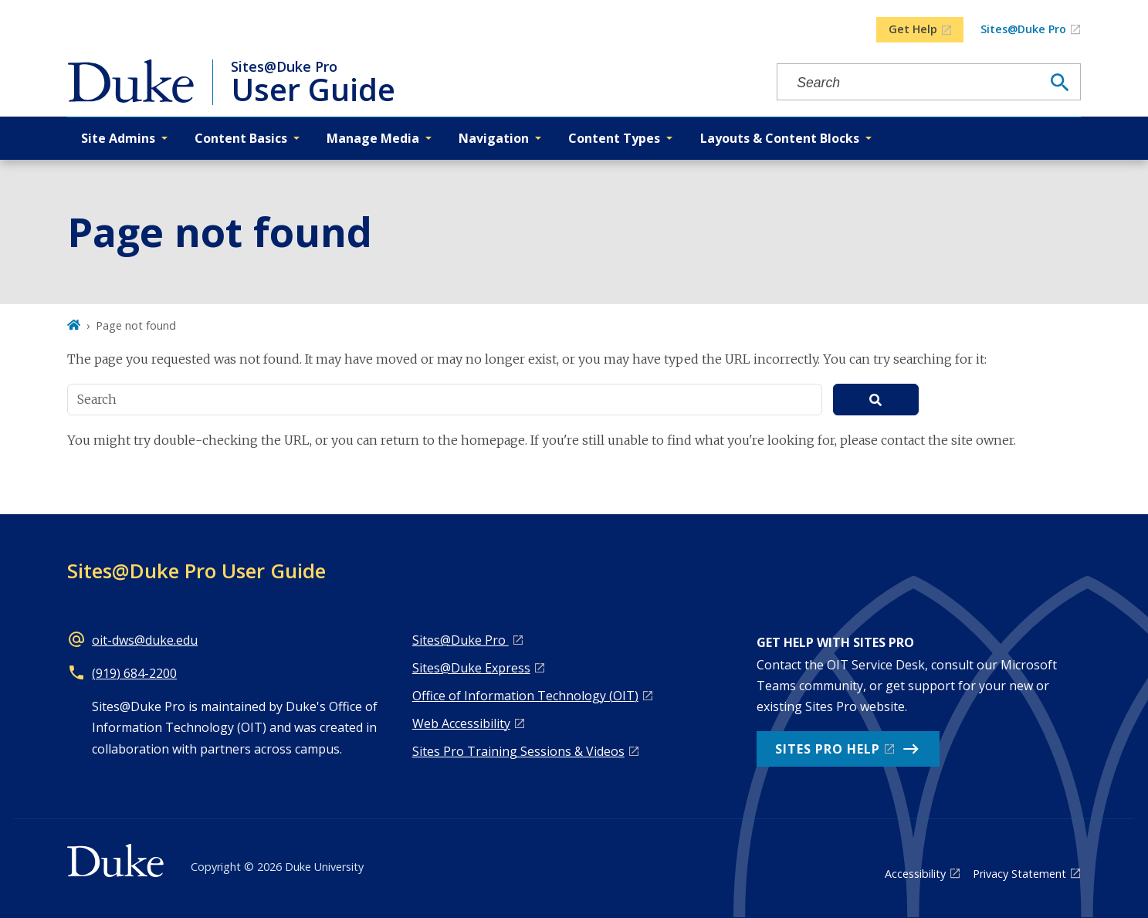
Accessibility (915, 873)
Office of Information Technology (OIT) (525, 695)
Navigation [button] (494, 138)
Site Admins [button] (118, 138)
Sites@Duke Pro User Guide (196, 570)
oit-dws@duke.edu (145, 640)
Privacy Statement (1019, 873)
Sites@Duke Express (471, 667)
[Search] (1060, 83)
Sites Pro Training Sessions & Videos (518, 751)
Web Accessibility (461, 723)
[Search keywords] (908, 83)
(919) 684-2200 (134, 673)
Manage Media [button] (373, 138)
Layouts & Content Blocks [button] (779, 138)
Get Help (913, 29)
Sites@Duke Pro (1023, 29)
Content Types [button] (614, 138)
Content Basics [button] (241, 138)
